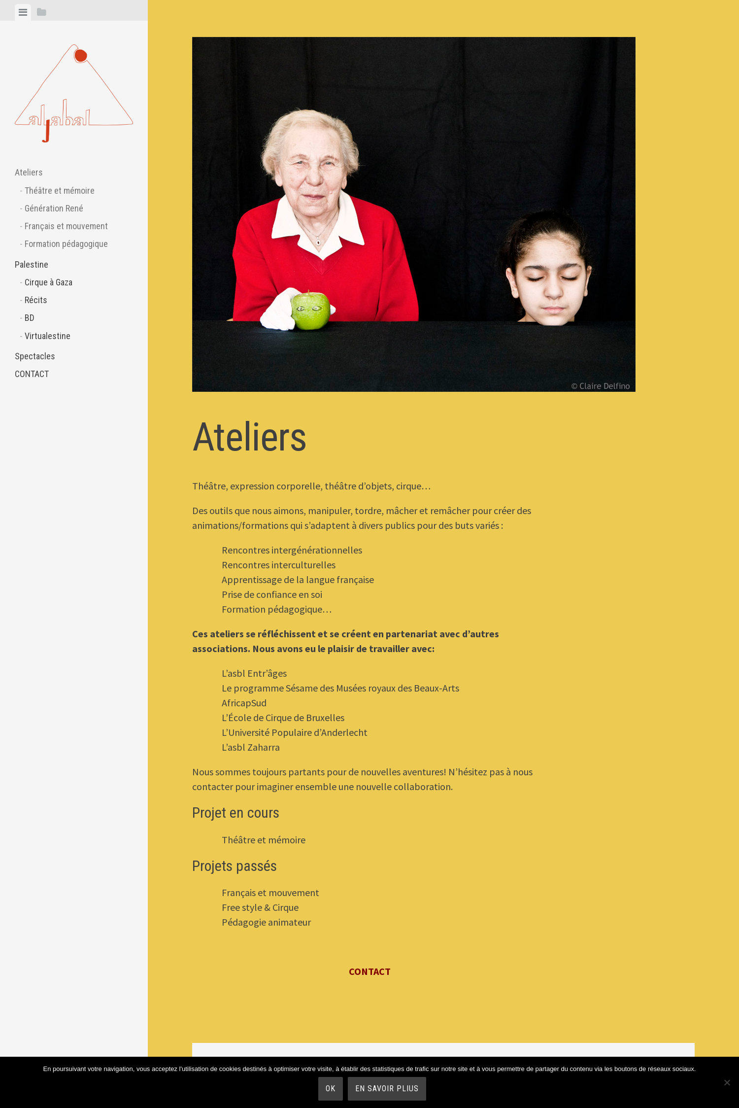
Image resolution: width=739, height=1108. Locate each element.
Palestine (31, 264)
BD (29, 317)
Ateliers (29, 172)
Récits (36, 300)
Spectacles (35, 356)
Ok (331, 1088)
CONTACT (32, 374)
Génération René (54, 208)
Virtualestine (47, 336)
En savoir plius (387, 1088)
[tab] (23, 12)
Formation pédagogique (66, 244)
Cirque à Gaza (48, 282)
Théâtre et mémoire (60, 190)
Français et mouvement (66, 226)
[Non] (727, 1082)
